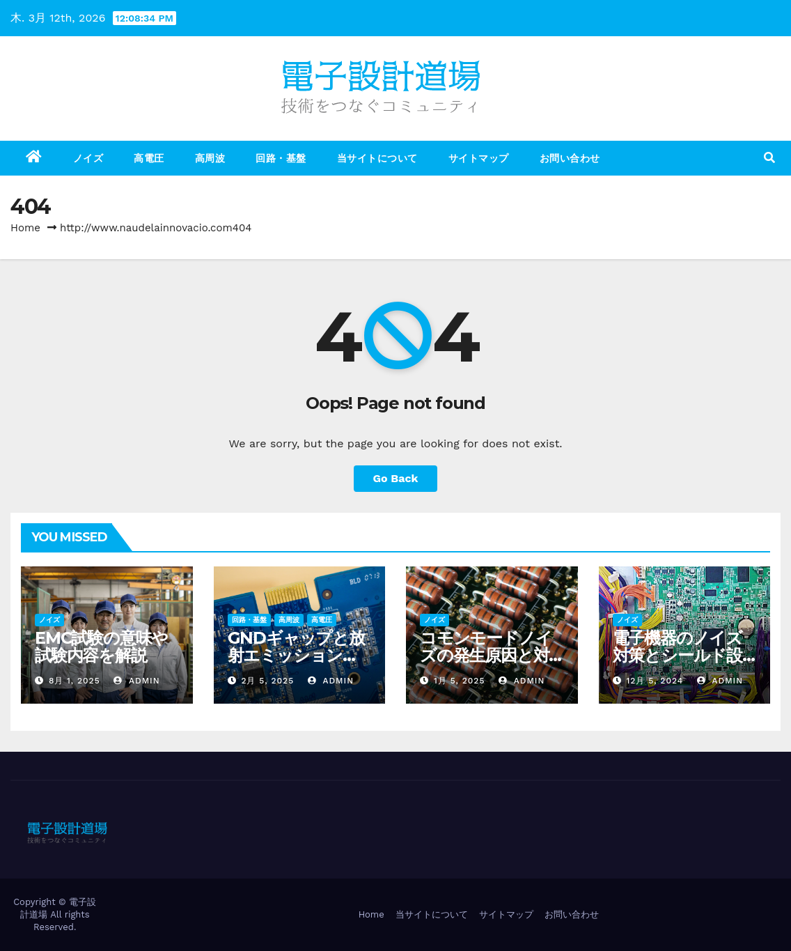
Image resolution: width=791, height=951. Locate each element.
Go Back (395, 478)
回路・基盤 (281, 158)
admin (136, 681)
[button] (769, 157)
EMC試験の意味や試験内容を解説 (101, 646)
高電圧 (149, 158)
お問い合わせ (570, 158)
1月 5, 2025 (459, 681)
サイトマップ (478, 158)
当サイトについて (377, 158)
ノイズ (88, 158)
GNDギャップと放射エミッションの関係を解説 (296, 655)
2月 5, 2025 (267, 681)
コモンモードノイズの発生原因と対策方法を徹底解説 (485, 655)
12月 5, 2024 (654, 681)
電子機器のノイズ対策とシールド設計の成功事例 (677, 655)
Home (25, 228)
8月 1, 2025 (74, 681)
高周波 (210, 158)
